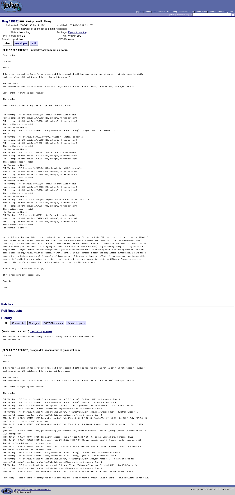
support (148, 12)
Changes (34, 323)
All (5, 323)
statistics (212, 12)
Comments (18, 323)
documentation (159, 12)
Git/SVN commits (53, 323)
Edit (34, 43)
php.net (139, 12)
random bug (223, 12)
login (232, 12)
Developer (21, 43)
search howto (201, 12)
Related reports (76, 323)
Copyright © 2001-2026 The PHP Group (32, 489)
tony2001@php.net (41, 331)
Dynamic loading (77, 32)
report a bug (172, 12)
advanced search (186, 12)
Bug (5, 21)
